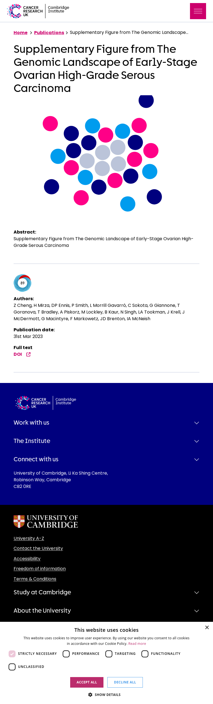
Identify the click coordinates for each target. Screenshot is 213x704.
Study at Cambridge (42, 592)
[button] (106, 694)
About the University (42, 611)
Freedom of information (40, 568)
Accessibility (27, 558)
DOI (22, 354)
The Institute (32, 441)
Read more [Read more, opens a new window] (137, 643)
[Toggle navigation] (198, 11)
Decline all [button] (125, 682)
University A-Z (29, 538)
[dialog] (106, 663)
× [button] (207, 628)
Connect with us (36, 459)
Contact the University (38, 548)
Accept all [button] (87, 682)
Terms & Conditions (35, 579)
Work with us (31, 423)
